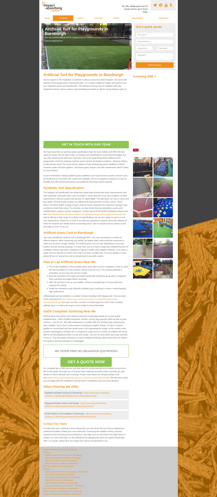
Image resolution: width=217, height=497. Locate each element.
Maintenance (137, 18)
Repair (116, 18)
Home (47, 18)
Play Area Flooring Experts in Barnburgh (62, 477)
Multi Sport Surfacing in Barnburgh (60, 474)
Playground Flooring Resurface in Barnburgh (62, 494)
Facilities (98, 18)
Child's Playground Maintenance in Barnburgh (62, 491)
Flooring (63, 18)
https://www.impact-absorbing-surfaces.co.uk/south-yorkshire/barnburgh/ (79, 378)
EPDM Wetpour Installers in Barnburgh (61, 463)
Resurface (164, 18)
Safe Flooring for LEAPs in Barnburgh (61, 483)
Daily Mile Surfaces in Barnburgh (59, 480)
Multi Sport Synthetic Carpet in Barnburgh (63, 458)
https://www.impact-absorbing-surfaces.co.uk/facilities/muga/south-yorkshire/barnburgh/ (85, 214)
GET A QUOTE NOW (86, 362)
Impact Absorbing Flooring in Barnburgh (60, 449)
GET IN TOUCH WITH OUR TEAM (86, 144)
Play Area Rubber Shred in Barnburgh (61, 461)
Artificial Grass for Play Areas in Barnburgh (63, 455)
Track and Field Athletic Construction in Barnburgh (66, 472)
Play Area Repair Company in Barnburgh (60, 488)
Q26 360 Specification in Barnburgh (58, 466)
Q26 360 (81, 18)
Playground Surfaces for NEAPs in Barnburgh (64, 486)
